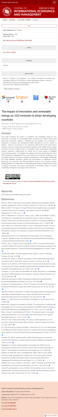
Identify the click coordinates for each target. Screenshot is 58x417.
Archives (12, 20)
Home (5, 20)
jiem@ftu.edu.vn (12, 409)
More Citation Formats (12, 89)
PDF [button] (29, 26)
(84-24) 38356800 (10, 403)
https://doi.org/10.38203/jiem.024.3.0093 (19, 40)
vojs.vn (55, 415)
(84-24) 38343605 (10, 406)
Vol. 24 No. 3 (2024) (24, 20)
